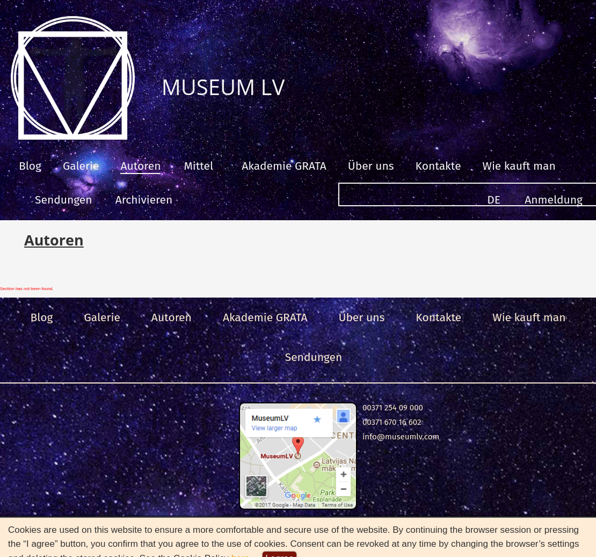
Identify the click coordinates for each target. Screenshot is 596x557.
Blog (30, 166)
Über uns (371, 166)
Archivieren (144, 200)
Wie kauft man (519, 166)
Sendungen (63, 200)
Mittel (198, 166)
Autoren (140, 166)
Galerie (81, 166)
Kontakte (438, 166)
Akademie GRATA (284, 166)
